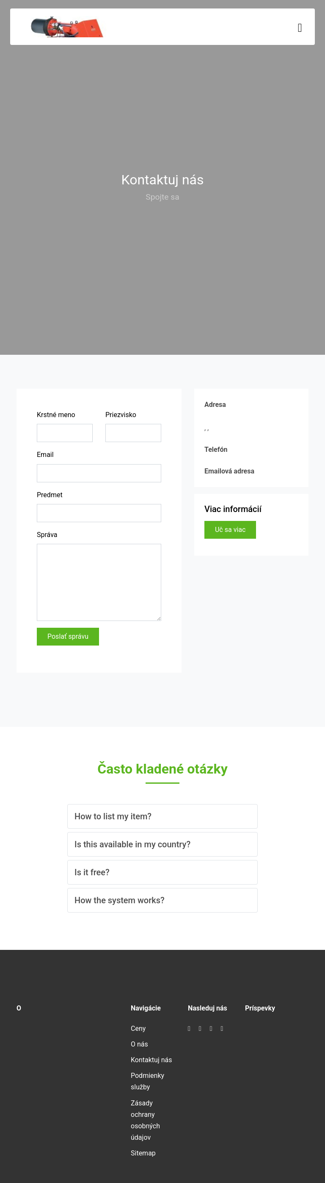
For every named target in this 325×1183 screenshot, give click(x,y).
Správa (47, 535)
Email (45, 455)
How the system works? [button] (119, 900)
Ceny (138, 1028)
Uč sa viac (230, 530)
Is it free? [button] (92, 872)
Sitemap (143, 1153)
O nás (139, 1044)
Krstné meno (56, 415)
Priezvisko (120, 415)
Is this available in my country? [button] (132, 844)
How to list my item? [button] (112, 816)
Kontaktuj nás (151, 1060)
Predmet (50, 495)
